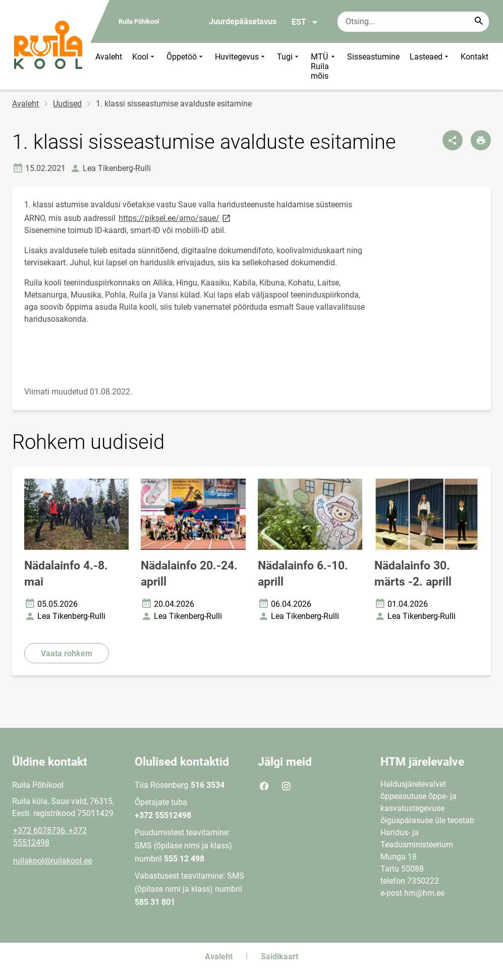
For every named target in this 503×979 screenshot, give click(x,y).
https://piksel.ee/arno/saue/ (175, 217)
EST (305, 22)
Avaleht (108, 57)
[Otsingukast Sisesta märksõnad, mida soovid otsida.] (413, 22)
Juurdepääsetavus (242, 21)
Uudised (67, 103)
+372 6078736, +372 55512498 (50, 836)
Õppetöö (185, 66)
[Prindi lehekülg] (481, 140)
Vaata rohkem (66, 653)
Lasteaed (430, 66)
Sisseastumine (373, 57)
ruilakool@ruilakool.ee (52, 861)
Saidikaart (279, 956)
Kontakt (474, 57)
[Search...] (478, 21)
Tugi (289, 66)
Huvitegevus (241, 66)
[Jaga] (452, 140)
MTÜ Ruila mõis (324, 66)
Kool (144, 66)
